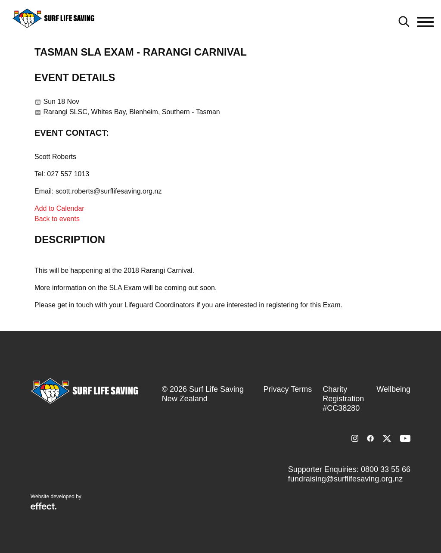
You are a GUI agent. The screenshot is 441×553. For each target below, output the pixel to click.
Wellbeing (393, 389)
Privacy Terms (288, 389)
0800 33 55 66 (385, 469)
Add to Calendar (59, 208)
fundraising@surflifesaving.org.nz (345, 479)
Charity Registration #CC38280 (343, 398)
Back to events (57, 218)
